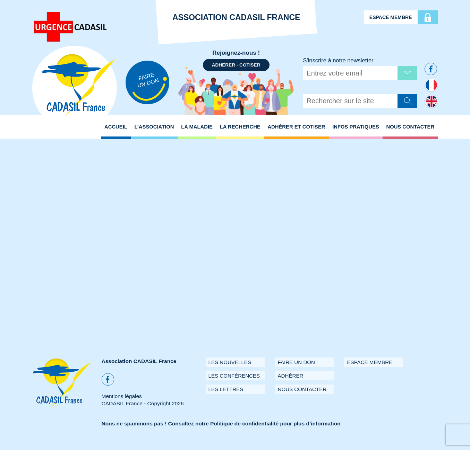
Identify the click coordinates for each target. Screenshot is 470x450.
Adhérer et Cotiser (296, 127)
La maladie (197, 127)
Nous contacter (302, 389)
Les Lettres (225, 389)
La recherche (240, 127)
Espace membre (390, 17)
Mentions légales (122, 396)
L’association (154, 127)
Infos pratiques (355, 127)
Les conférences (234, 376)
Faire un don (296, 362)
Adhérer (291, 376)
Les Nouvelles (229, 362)
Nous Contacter (410, 127)
